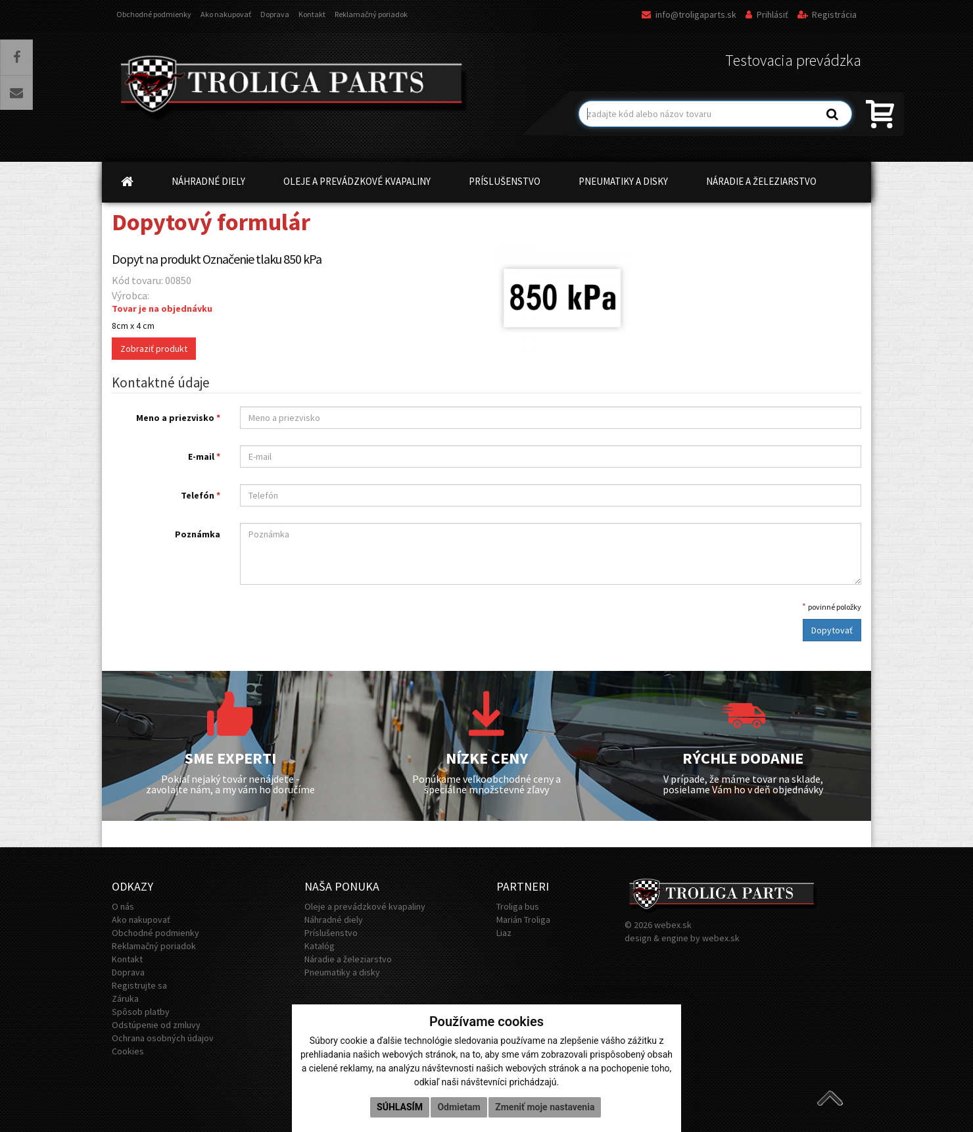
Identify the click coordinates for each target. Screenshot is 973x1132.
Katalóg (319, 946)
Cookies (128, 1051)
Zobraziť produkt (153, 349)
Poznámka (197, 534)
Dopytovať (832, 630)
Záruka (125, 998)
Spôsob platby (141, 1012)
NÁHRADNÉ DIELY (208, 181)
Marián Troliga (523, 919)
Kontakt (311, 14)
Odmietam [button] (458, 1107)
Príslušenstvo (331, 933)
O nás (123, 906)
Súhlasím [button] (400, 1107)
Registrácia (827, 14)
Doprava (274, 14)
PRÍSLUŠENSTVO (504, 181)
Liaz (503, 933)
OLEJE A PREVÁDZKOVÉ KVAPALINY (357, 181)
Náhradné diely (333, 919)
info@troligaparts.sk (689, 14)
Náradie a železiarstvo (348, 959)
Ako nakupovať (226, 14)
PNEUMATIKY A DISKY (623, 181)
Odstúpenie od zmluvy (156, 1025)
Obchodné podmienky (153, 14)
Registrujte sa (139, 985)
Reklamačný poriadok (371, 14)
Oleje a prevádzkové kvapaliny (364, 906)
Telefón (200, 495)
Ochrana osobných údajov (163, 1038)
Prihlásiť (767, 14)
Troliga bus (517, 906)
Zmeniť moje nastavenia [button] (544, 1107)
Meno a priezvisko (178, 418)
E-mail (204, 456)
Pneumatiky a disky (342, 972)
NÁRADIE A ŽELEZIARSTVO (761, 181)
